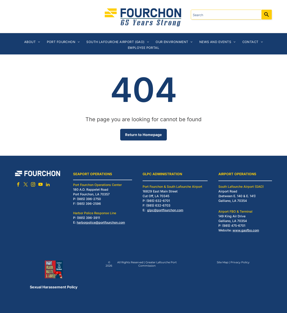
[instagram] (33, 185)
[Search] (267, 14)
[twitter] (25, 185)
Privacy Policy (240, 262)
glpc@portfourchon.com (165, 210)
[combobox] (226, 14)
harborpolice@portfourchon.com (101, 222)
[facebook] (18, 185)
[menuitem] (32, 42)
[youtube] (40, 185)
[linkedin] (48, 185)
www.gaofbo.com (246, 230)
